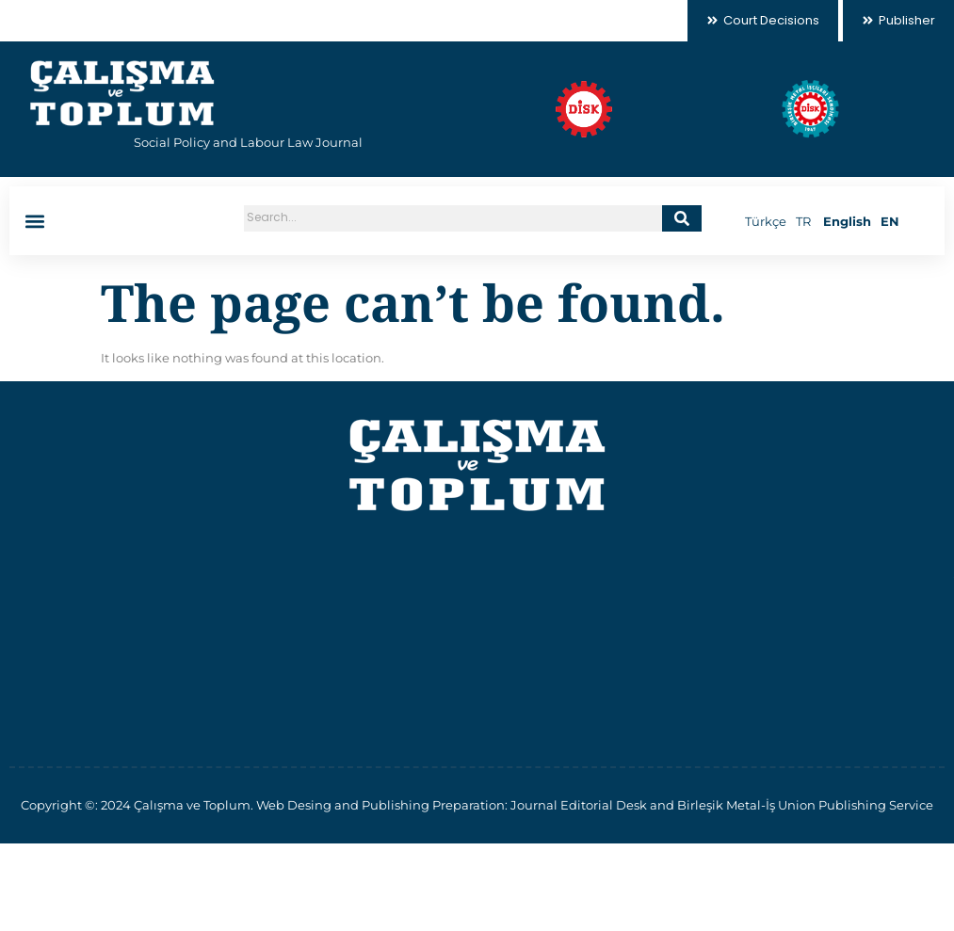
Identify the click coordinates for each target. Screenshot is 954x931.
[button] (34, 220)
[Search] (682, 218)
